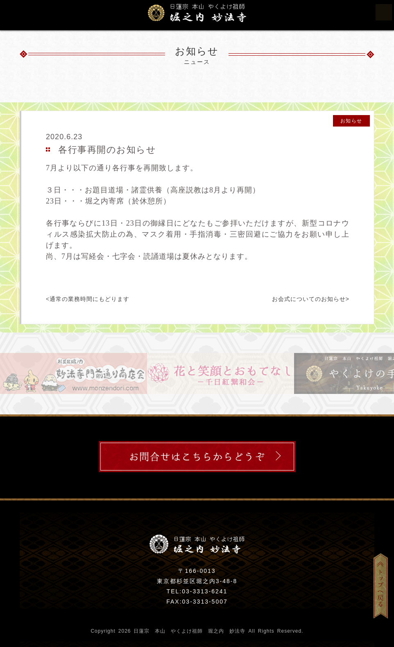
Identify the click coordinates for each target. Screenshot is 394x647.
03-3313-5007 (205, 601)
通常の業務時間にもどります (89, 299)
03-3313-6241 (204, 591)
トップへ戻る (384, 586)
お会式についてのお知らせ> (310, 299)
